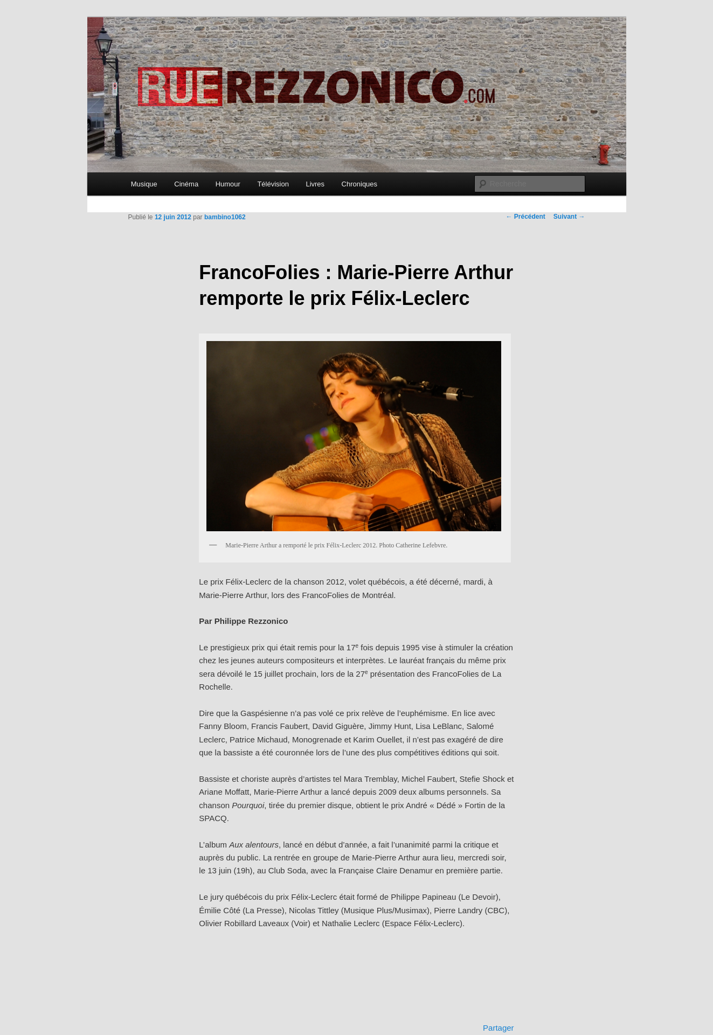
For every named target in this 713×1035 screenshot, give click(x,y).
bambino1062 (225, 217)
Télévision (273, 184)
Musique (144, 184)
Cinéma (186, 184)
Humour (228, 184)
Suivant (569, 216)
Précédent (525, 216)
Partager (498, 1027)
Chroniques (360, 184)
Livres (315, 184)
